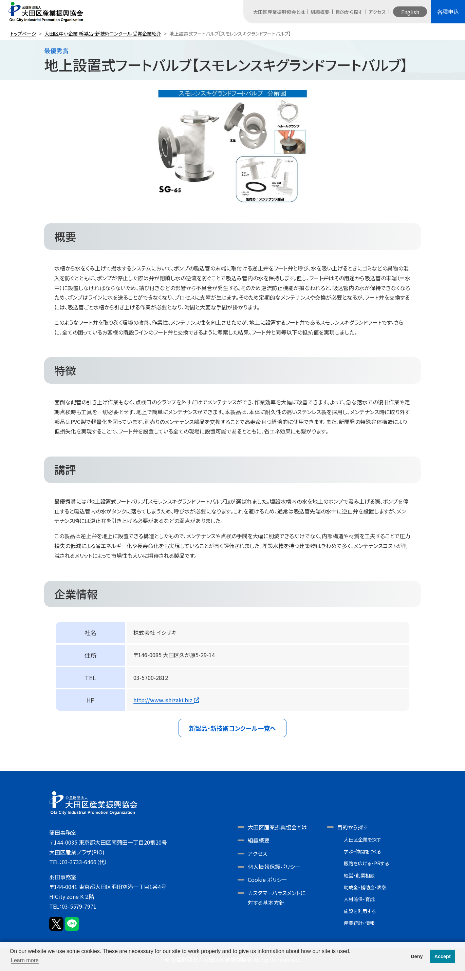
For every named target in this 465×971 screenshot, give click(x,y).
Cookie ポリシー (267, 879)
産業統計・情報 (359, 922)
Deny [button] (417, 956)
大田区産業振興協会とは (279, 11)
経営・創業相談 (359, 875)
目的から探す (349, 11)
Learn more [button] (25, 960)
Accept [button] (442, 956)
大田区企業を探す (362, 839)
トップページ (23, 33)
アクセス (377, 11)
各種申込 (448, 11)
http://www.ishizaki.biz (166, 700)
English (410, 12)
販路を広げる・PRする (366, 863)
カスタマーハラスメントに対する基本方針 (276, 898)
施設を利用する (360, 911)
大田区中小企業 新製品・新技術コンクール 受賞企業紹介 (102, 33)
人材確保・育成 (359, 899)
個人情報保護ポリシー (274, 867)
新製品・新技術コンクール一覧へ (232, 728)
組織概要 (320, 11)
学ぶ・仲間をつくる (362, 851)
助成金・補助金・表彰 (365, 887)
